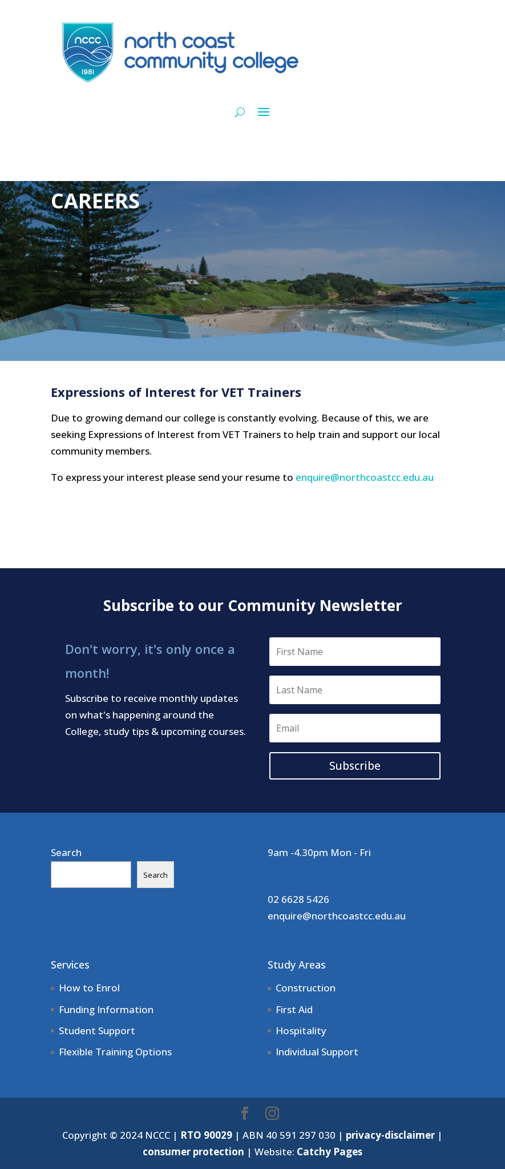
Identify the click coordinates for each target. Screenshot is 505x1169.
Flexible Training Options (115, 1051)
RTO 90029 (206, 1135)
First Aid (294, 1009)
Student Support (97, 1030)
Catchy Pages (329, 1151)
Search (66, 852)
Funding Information (106, 1009)
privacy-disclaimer (390, 1135)
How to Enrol (89, 987)
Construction (306, 987)
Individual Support (317, 1051)
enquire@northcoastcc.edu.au (365, 477)
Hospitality (301, 1030)
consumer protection (193, 1151)
